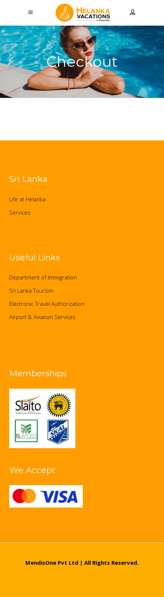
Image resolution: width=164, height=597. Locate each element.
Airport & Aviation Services (42, 317)
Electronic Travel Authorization (47, 303)
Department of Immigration (43, 277)
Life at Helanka (27, 199)
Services (20, 212)
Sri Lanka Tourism (31, 290)
